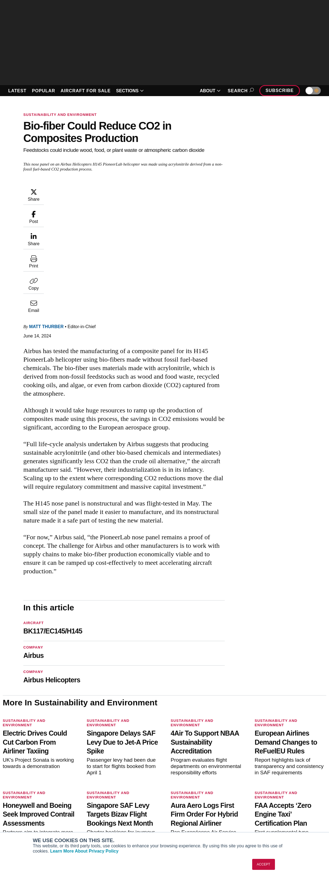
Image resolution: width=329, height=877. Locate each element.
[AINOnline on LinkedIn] (36, 764)
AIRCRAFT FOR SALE (86, 90)
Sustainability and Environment (60, 115)
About (261, 790)
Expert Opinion (187, 797)
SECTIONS (130, 90)
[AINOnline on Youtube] (15, 764)
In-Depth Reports (188, 805)
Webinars (181, 819)
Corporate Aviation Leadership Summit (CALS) (35, 829)
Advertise (268, 819)
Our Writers (266, 797)
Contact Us (266, 812)
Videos (179, 812)
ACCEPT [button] (263, 864)
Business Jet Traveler (30, 812)
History (262, 805)
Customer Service (106, 797)
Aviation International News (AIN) (40, 797)
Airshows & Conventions (196, 827)
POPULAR (43, 90)
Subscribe (280, 90)
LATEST (17, 90)
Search (240, 90)
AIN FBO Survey (25, 790)
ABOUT (210, 90)
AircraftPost (21, 805)
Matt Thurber (46, 215)
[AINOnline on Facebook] (4, 764)
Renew (96, 805)
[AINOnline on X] (26, 764)
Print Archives (186, 790)
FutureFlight (18, 819)
